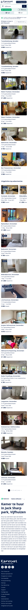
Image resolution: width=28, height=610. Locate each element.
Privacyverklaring (5, 580)
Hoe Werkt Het (5, 585)
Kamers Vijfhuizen (16, 499)
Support (3, 590)
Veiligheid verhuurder (7, 606)
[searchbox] (13, 6)
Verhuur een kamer (6, 603)
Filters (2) (22, 9)
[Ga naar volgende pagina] (21, 490)
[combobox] (10, 6)
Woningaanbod (21, 2)
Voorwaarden (4, 578)
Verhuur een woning (6, 601)
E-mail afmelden (5, 594)
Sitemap (3, 583)
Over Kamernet (5, 571)
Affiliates (3, 596)
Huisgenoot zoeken (6, 576)
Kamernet (5, 498)
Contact (3, 587)
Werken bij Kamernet (7, 574)
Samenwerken (5, 599)
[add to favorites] (25, 28)
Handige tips (4, 592)
